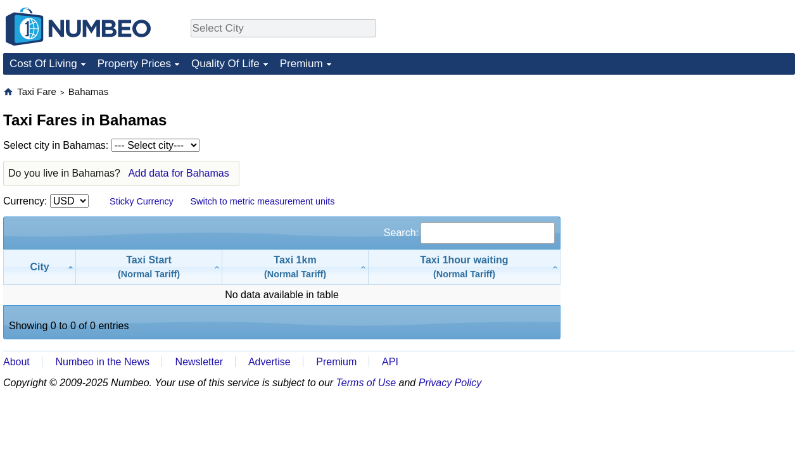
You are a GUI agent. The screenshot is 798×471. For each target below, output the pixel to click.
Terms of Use (366, 382)
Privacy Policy (450, 382)
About (16, 361)
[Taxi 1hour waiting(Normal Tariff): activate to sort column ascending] (464, 267)
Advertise (269, 361)
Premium (301, 64)
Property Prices (134, 64)
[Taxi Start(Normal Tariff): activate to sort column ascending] (149, 267)
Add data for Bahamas (178, 173)
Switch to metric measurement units (262, 201)
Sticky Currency (142, 201)
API (390, 361)
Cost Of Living (43, 64)
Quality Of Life (225, 64)
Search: (469, 232)
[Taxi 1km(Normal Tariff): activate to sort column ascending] (295, 267)
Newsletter (199, 361)
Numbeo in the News (102, 361)
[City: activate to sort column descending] (39, 267)
